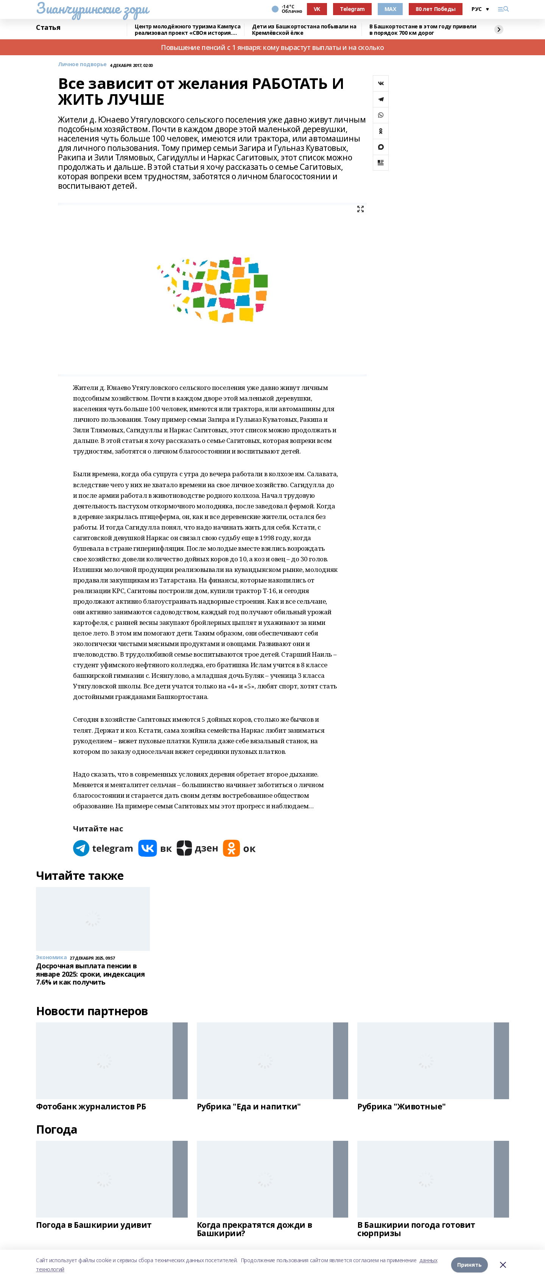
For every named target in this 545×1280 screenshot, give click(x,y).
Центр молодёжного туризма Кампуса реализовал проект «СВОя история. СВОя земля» (187, 29)
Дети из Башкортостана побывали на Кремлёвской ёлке (304, 29)
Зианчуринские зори (92, 8)
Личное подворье (82, 64)
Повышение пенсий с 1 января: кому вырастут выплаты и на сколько (272, 47)
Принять (469, 1264)
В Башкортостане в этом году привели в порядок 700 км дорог (422, 29)
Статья (48, 27)
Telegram (352, 8)
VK (317, 8)
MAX (390, 8)
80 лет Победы (436, 8)
